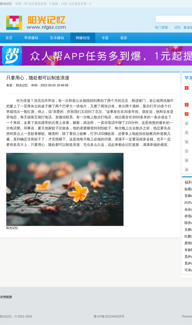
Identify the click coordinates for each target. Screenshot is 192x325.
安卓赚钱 (57, 38)
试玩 (177, 27)
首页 (9, 38)
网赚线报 (83, 38)
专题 (105, 38)
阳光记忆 (6, 4)
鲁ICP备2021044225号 (109, 316)
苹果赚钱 (31, 38)
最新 (123, 38)
